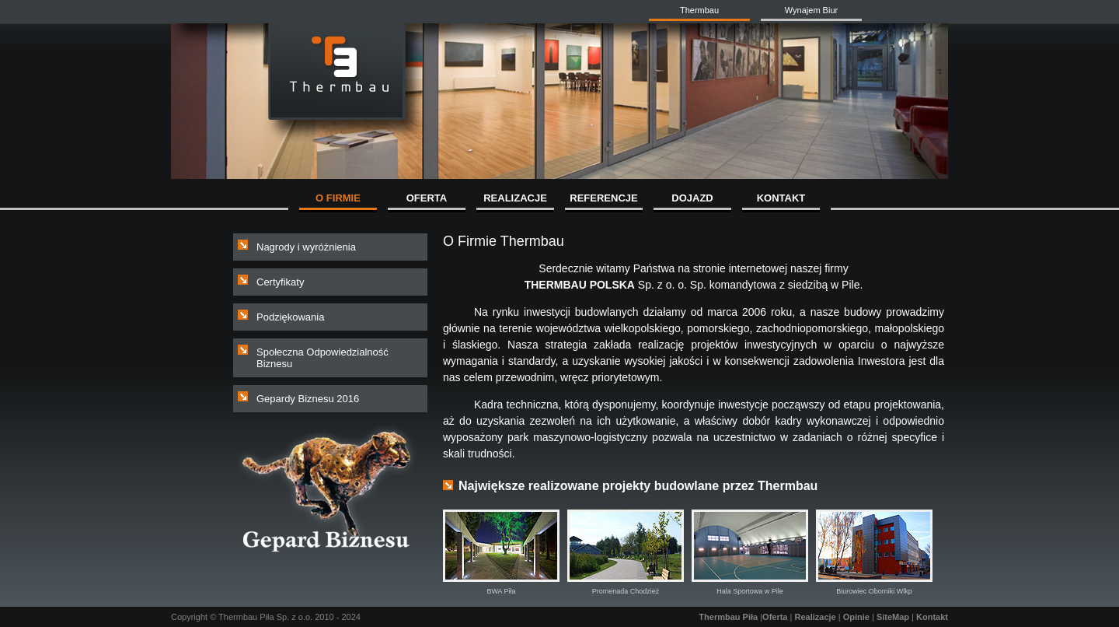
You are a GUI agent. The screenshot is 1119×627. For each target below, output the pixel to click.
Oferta (774, 617)
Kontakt (932, 617)
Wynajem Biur (811, 10)
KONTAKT (781, 198)
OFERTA (426, 198)
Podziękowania (290, 317)
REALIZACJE (515, 198)
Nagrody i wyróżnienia (306, 247)
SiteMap (893, 617)
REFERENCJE (603, 198)
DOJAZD (692, 198)
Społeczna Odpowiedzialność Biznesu (322, 358)
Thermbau (699, 10)
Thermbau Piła (728, 617)
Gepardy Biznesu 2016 (307, 399)
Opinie (856, 617)
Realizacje (814, 617)
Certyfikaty (280, 282)
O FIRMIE (338, 198)
